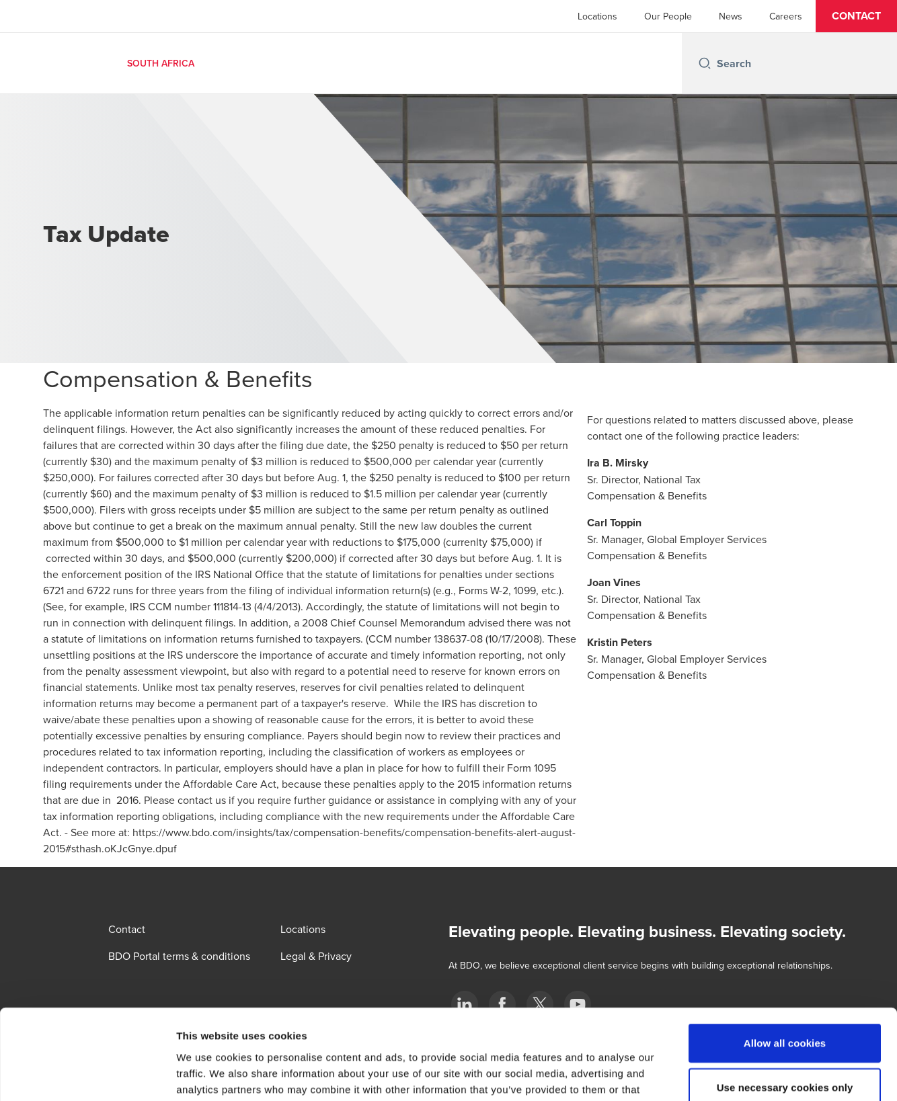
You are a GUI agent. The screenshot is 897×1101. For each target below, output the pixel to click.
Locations (597, 16)
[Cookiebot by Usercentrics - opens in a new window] (87, 1075)
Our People (668, 16)
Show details (705, 1074)
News (730, 16)
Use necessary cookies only (785, 1002)
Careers (785, 16)
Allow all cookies (785, 958)
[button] (856, 16)
